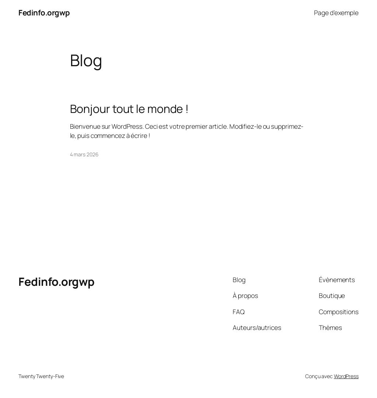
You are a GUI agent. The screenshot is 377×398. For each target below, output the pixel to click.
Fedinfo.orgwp (44, 12)
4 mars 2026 (84, 154)
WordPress (346, 376)
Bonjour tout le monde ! (129, 108)
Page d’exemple (336, 12)
